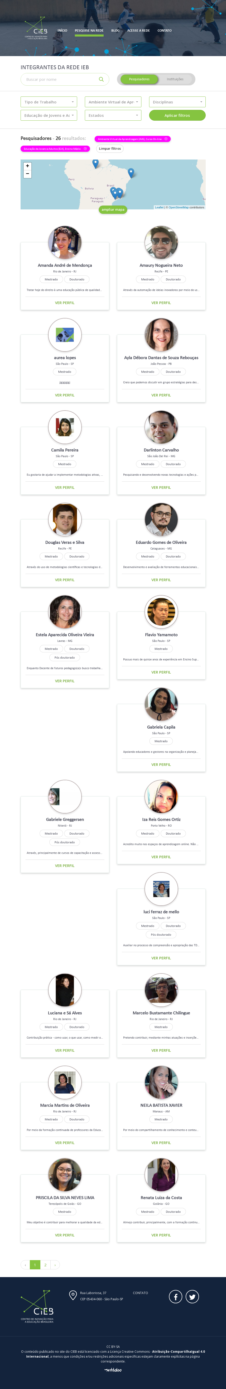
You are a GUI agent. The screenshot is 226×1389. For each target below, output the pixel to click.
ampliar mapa (113, 209)
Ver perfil (65, 302)
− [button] (27, 174)
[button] (49, 101)
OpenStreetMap (179, 207)
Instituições (175, 79)
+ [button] (27, 166)
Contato (140, 1293)
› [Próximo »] (55, 1264)
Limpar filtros (110, 148)
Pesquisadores (139, 79)
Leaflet (159, 207)
